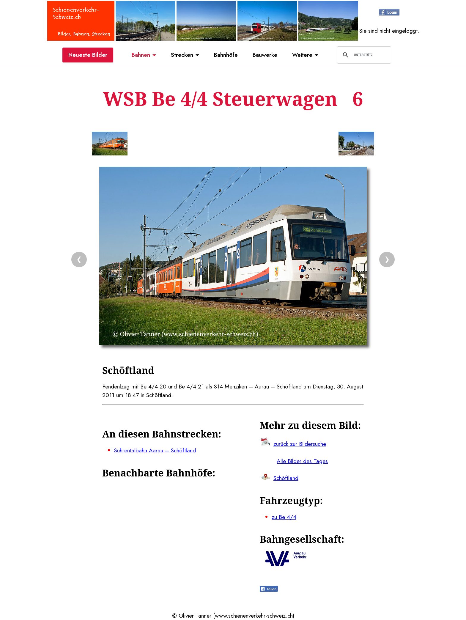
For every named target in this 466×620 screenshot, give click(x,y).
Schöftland (285, 478)
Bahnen (141, 55)
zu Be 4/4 (284, 517)
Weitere (302, 55)
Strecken (182, 55)
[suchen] (363, 55)
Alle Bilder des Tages (302, 461)
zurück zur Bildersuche (299, 444)
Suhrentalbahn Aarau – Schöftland (155, 450)
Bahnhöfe (226, 55)
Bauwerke (265, 55)
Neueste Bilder (87, 55)
